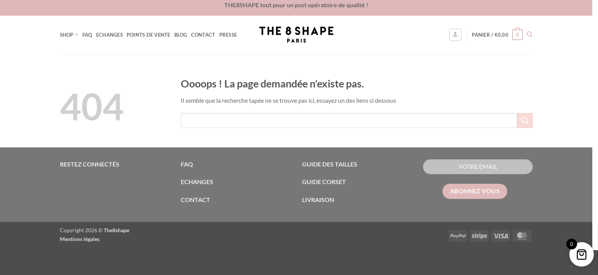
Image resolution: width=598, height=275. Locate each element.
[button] (458, 35)
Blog (183, 35)
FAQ (90, 35)
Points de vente (151, 35)
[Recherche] (532, 34)
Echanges (112, 35)
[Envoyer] (527, 120)
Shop (72, 34)
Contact (206, 35)
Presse (231, 35)
